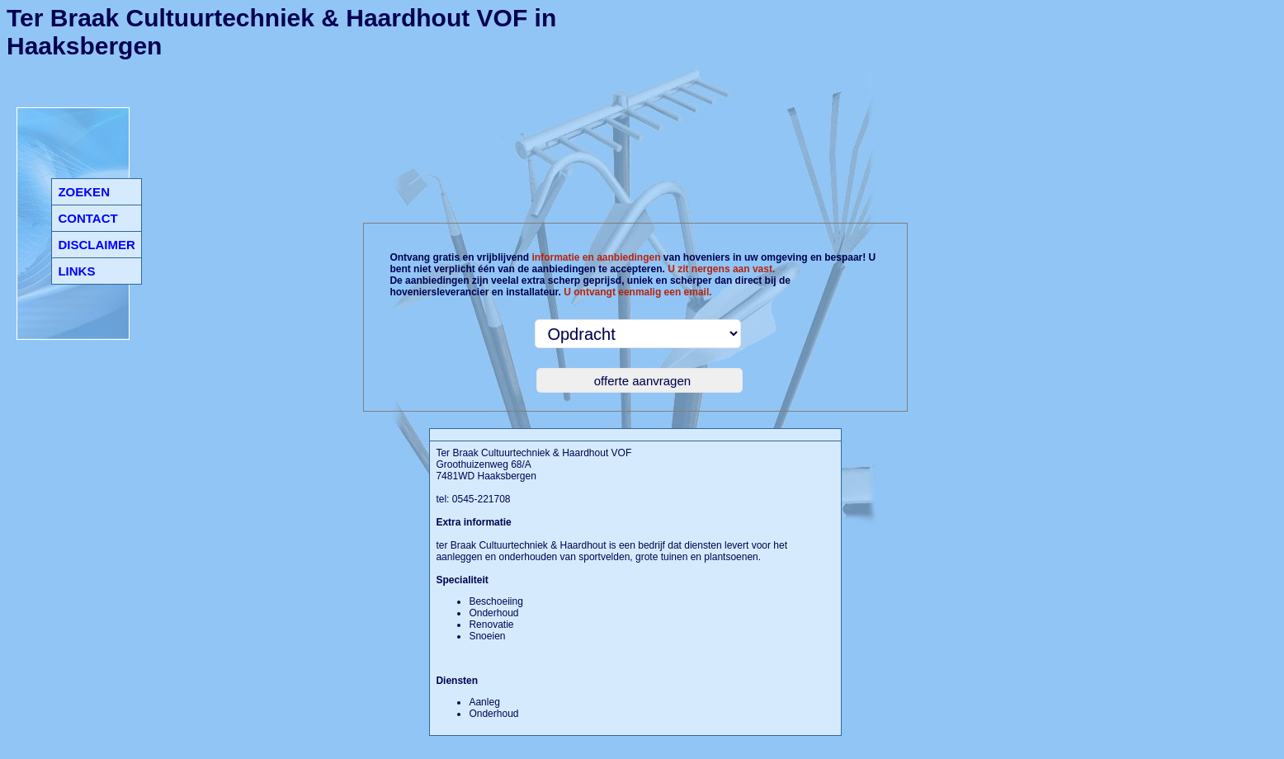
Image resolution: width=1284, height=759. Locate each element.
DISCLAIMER (96, 245)
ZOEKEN (84, 192)
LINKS (76, 271)
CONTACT (87, 218)
